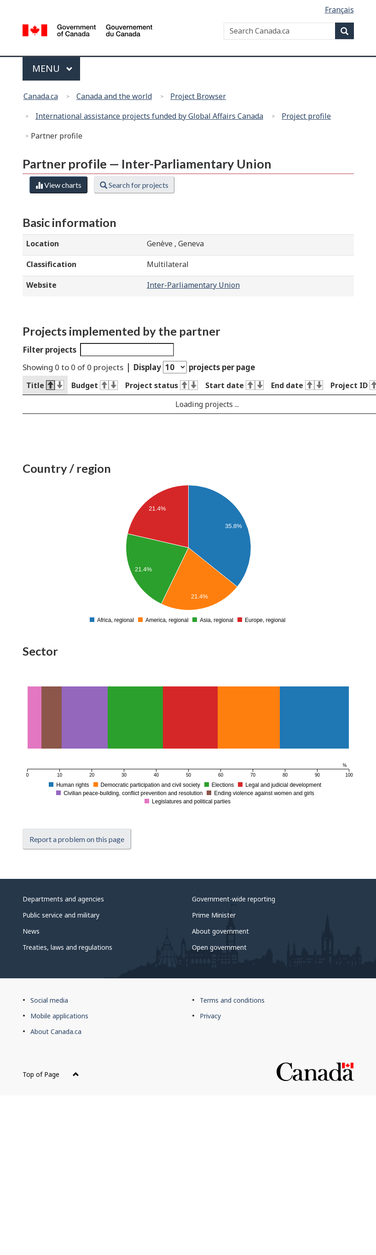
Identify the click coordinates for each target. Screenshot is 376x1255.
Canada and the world (114, 96)
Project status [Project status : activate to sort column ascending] (161, 385)
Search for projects (134, 184)
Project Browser (198, 96)
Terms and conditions (232, 1000)
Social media (49, 1000)
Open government (219, 947)
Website (41, 285)
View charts (58, 184)
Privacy (210, 1015)
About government (220, 931)
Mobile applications (59, 1015)
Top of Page (51, 1074)
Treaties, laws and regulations (67, 947)
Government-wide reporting (233, 899)
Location (42, 243)
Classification (51, 264)
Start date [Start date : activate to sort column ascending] (234, 385)
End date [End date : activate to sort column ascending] (297, 385)
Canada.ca (40, 96)
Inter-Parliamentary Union (193, 285)
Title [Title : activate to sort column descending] (45, 385)
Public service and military (61, 915)
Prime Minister (214, 915)
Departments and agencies (63, 899)
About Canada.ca (55, 1031)
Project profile (306, 116)
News (31, 931)
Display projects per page (194, 367)
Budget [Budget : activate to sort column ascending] (94, 385)
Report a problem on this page (76, 839)
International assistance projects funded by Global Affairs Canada (149, 116)
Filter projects (98, 349)
